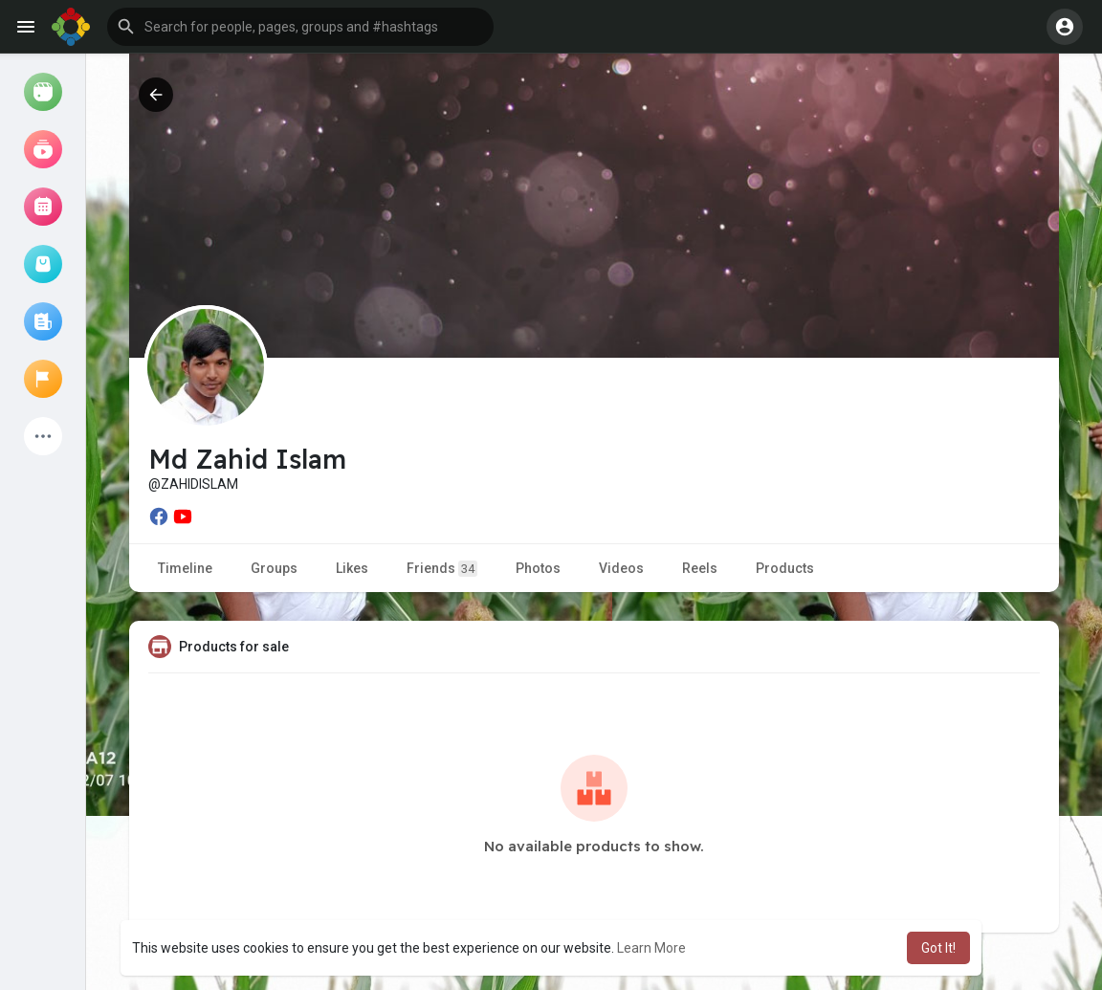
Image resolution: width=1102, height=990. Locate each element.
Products (785, 568)
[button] (300, 27)
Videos (621, 568)
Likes (352, 568)
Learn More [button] (651, 948)
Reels (699, 568)
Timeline (185, 568)
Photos (538, 568)
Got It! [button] (938, 948)
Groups (274, 568)
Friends (442, 569)
